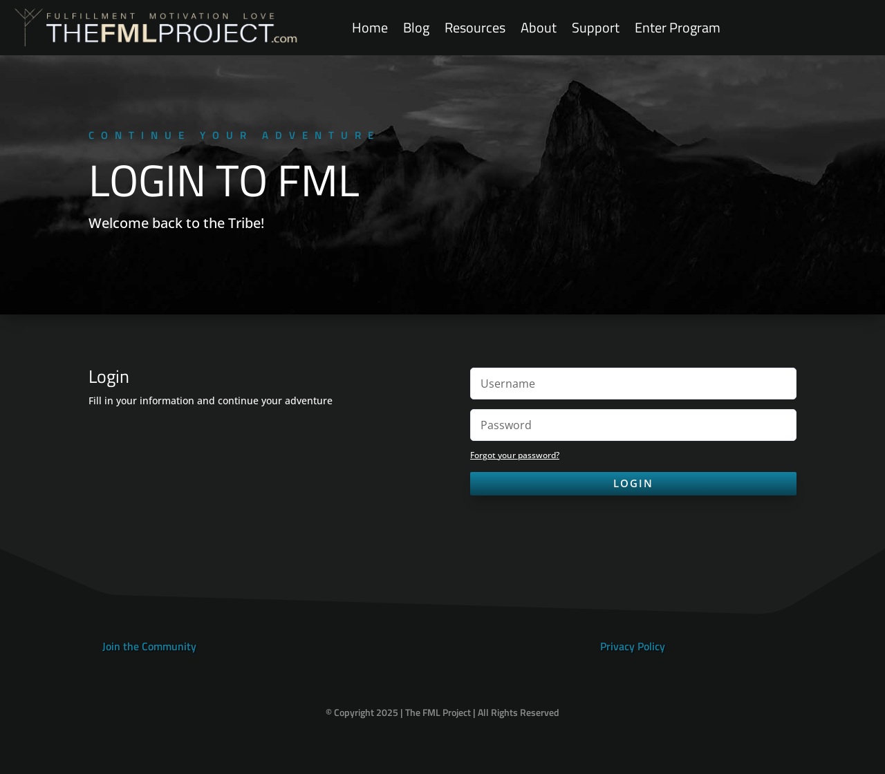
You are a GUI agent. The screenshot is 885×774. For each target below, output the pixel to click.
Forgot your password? (514, 455)
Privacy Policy (632, 646)
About (539, 28)
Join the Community (149, 646)
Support (596, 28)
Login (633, 483)
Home (370, 28)
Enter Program (677, 28)
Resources (475, 28)
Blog (416, 28)
